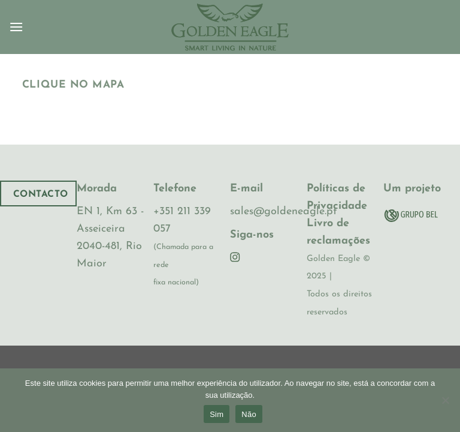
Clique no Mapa (73, 85)
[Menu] (16, 26)
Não (248, 414)
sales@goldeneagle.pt (283, 211)
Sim (216, 414)
